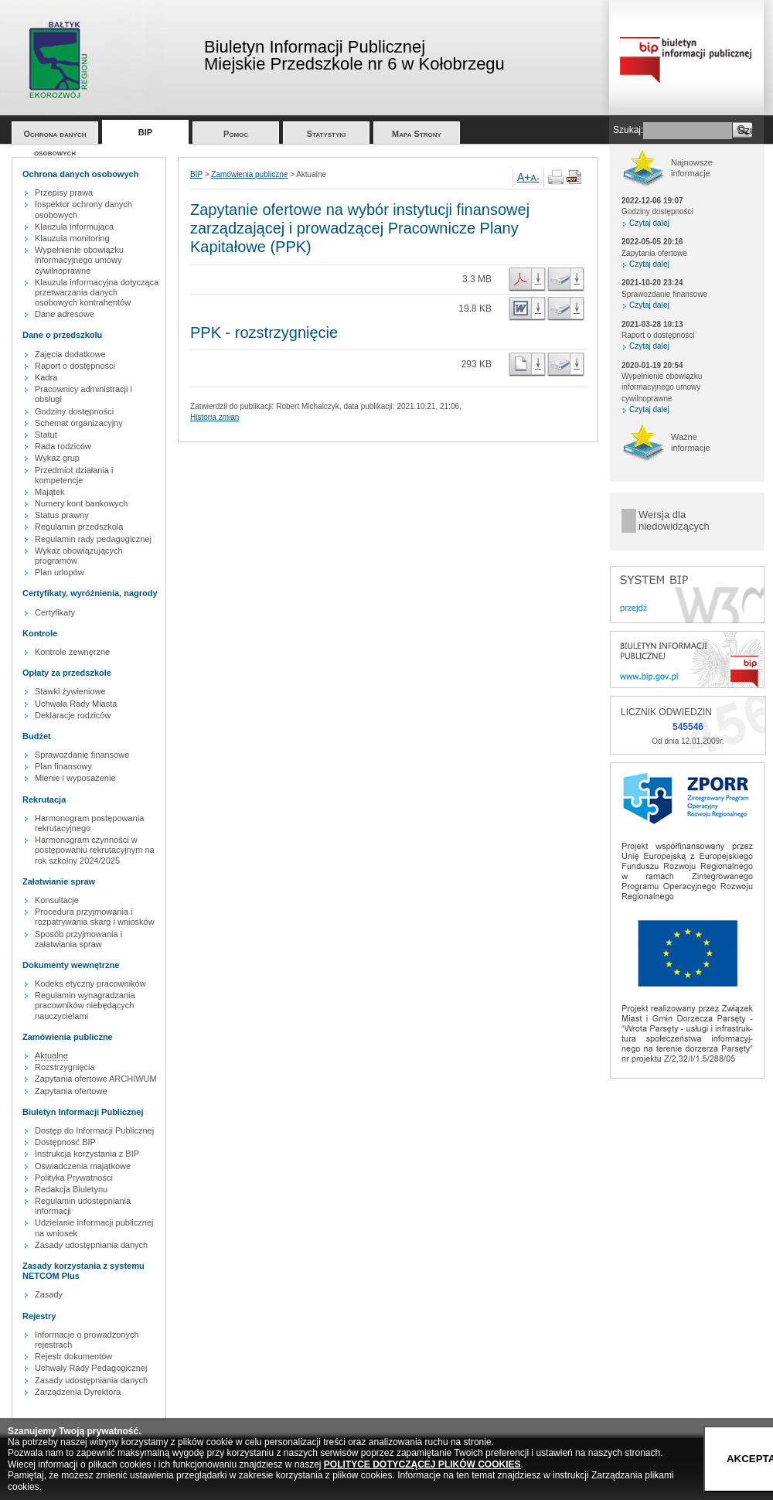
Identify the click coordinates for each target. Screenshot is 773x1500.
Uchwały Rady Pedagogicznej (91, 1367)
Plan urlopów (59, 572)
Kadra (46, 377)
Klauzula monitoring (72, 238)
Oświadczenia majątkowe (83, 1166)
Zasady (49, 1294)
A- (535, 177)
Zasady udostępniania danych (91, 1244)
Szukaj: (628, 129)
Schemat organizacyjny (79, 423)
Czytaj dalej (649, 223)
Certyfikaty (55, 612)
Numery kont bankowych (81, 503)
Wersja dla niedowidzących (674, 521)
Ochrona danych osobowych (55, 136)
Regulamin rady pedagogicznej (93, 539)
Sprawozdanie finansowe (82, 754)
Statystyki (326, 133)
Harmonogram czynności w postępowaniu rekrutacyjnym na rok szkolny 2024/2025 (95, 849)
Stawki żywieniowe (70, 691)
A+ (524, 177)
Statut (46, 434)
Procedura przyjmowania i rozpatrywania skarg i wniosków (95, 916)
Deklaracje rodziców (73, 715)
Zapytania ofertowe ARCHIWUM (96, 1078)
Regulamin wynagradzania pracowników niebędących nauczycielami (85, 1005)
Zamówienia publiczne (249, 174)
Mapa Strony (416, 133)
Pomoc (235, 133)
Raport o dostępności (75, 365)
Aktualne (51, 1055)
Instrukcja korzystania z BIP (87, 1153)
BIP (145, 132)
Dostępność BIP (65, 1142)
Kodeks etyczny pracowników (90, 983)
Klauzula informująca (74, 226)
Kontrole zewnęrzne (72, 651)
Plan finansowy (63, 766)
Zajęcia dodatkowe (70, 354)
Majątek (50, 491)
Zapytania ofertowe (71, 1091)
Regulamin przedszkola (79, 526)
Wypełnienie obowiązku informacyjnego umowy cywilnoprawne (79, 259)
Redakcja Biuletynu (71, 1189)
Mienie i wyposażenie (75, 777)
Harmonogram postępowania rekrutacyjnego (89, 823)
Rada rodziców (63, 446)
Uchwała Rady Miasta (76, 703)
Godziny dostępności (74, 411)
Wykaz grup (57, 457)
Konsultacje (57, 900)
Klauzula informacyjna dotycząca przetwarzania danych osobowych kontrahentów (96, 292)
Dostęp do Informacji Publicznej (94, 1130)
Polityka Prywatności (74, 1177)
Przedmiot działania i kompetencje (74, 475)
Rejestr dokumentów (73, 1356)
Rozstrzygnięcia (65, 1067)
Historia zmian (214, 417)
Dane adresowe (64, 314)
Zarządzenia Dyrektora (78, 1391)
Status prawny (62, 515)
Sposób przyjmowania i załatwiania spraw (78, 939)
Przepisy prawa (64, 192)
